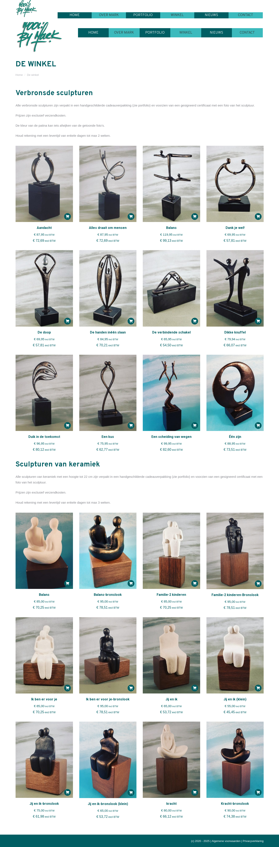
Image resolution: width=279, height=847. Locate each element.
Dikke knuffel (235, 332)
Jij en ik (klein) (234, 699)
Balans (171, 228)
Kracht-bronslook (235, 804)
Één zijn (235, 437)
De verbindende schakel (171, 332)
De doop (44, 332)
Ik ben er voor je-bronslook (108, 699)
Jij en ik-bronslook (44, 804)
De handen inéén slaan (108, 332)
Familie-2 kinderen (171, 595)
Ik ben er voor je (44, 699)
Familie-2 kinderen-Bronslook (235, 595)
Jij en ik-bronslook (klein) (108, 804)
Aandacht (44, 228)
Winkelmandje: (246, 4)
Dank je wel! (235, 228)
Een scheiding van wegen (171, 437)
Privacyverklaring (253, 841)
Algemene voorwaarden (226, 841)
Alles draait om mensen (108, 228)
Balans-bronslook (108, 595)
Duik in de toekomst (44, 437)
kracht (171, 804)
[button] (67, 216)
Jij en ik (171, 699)
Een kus (108, 437)
